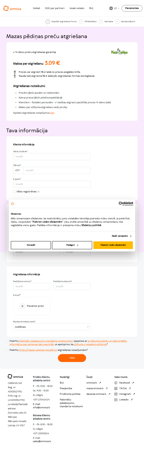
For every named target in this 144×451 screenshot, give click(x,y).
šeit (52, 113)
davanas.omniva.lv (98, 394)
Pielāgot (72, 245)
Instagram (125, 394)
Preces (16, 295)
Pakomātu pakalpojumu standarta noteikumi (71, 403)
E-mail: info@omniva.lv (41, 406)
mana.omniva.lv (97, 388)
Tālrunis (17, 165)
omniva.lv (94, 383)
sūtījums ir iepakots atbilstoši (90, 344)
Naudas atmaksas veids (24, 321)
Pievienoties (132, 8)
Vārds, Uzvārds (20, 151)
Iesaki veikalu (77, 8)
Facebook (124, 383)
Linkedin (123, 399)
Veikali (36, 8)
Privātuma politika (70, 394)
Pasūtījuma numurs (22, 281)
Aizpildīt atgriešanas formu (64, 21)
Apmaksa (108, 21)
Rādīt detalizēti (120, 236)
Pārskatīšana (90, 21)
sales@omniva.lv (42, 441)
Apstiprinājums (128, 21)
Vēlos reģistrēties (28, 191)
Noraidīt (31, 245)
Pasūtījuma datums (62, 281)
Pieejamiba (66, 388)
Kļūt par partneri (55, 8)
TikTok (122, 388)
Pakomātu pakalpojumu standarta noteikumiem (45, 341)
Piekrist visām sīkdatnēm (113, 245)
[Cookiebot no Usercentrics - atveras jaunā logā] (121, 204)
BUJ (91, 8)
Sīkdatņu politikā (91, 225)
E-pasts (17, 179)
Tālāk (72, 358)
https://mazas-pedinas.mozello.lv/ (37, 350)
